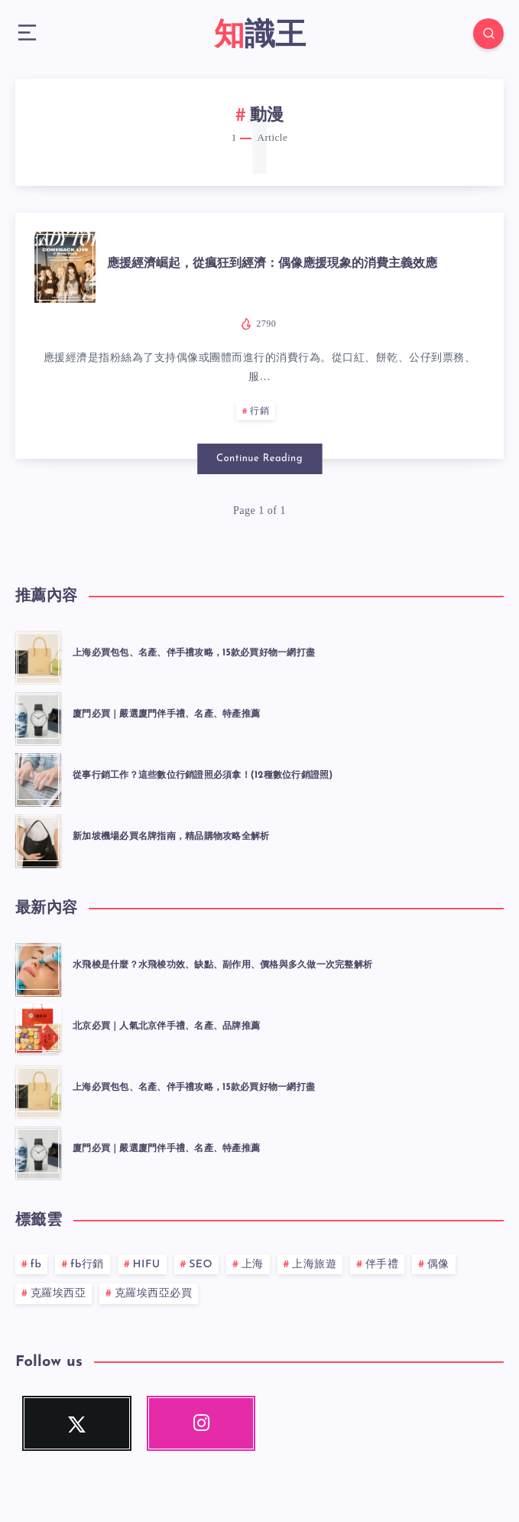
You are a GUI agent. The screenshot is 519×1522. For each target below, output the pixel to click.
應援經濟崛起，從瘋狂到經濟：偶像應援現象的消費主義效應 (272, 264)
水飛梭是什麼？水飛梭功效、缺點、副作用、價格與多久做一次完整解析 (222, 965)
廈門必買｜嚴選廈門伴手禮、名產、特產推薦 (166, 714)
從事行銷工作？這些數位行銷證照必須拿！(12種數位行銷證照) (202, 775)
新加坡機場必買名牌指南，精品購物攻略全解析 (171, 836)
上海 (253, 1264)
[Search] (488, 33)
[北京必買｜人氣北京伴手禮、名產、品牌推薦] (38, 1028)
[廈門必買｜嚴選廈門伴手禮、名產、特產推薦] (38, 716)
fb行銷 (87, 1264)
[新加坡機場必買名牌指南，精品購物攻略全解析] (38, 839)
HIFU (147, 1264)
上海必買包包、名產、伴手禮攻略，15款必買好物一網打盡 (194, 653)
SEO (200, 1264)
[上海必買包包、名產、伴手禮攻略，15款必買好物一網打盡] (38, 655)
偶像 (438, 1264)
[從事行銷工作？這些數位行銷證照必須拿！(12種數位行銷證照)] (38, 777)
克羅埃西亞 (58, 1293)
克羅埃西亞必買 (154, 1293)
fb (36, 1264)
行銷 (259, 411)
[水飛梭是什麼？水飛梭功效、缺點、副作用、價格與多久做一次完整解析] (38, 967)
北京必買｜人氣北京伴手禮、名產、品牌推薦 (166, 1026)
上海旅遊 (314, 1264)
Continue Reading (259, 458)
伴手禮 (382, 1264)
